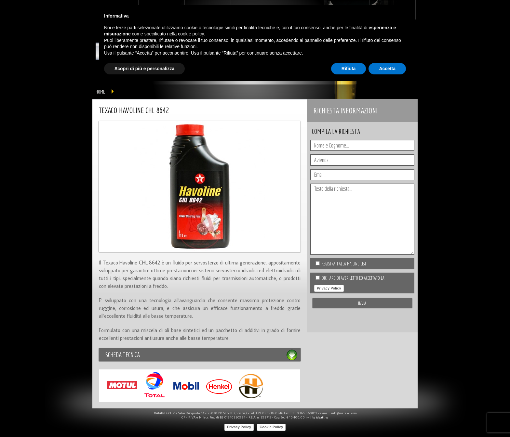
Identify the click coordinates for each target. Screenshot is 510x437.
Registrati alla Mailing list (344, 263)
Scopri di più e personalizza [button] (144, 68)
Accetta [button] (387, 68)
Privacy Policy (329, 288)
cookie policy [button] (191, 33)
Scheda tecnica (122, 354)
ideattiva (322, 417)
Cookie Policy (271, 427)
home (100, 92)
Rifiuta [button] (349, 68)
